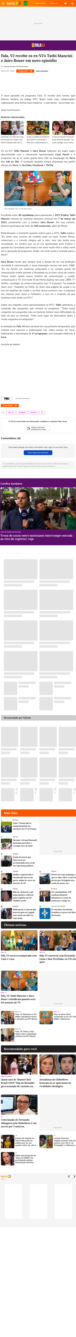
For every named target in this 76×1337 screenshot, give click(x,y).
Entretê (33, 412)
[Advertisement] (57, 1035)
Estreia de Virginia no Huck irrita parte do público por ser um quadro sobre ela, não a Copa (25, 1141)
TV (42, 412)
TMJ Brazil (22, 412)
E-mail (65, 3)
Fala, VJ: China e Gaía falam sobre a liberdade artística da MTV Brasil (25, 1034)
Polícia (53, 871)
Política (15, 820)
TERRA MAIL (54, 3)
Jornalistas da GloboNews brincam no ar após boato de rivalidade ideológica (55, 1083)
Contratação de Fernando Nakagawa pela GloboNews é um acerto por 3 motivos (19, 1123)
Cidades (15, 854)
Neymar (15, 837)
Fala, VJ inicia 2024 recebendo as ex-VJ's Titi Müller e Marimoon (65, 1016)
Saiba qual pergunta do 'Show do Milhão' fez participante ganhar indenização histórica (25, 1159)
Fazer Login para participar (38, 452)
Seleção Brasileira (58, 906)
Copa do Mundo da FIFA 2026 (25, 3)
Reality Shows (6, 1076)
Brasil (15, 889)
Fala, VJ (11, 412)
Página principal (14, 3)
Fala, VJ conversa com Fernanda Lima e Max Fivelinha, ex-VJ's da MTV (57, 959)
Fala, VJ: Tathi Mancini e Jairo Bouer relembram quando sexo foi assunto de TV (18, 999)
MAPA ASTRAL (41, 3)
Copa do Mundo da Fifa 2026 (10, 532)
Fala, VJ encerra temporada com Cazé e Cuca (19, 957)
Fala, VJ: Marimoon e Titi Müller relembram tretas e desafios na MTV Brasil (26, 1016)
